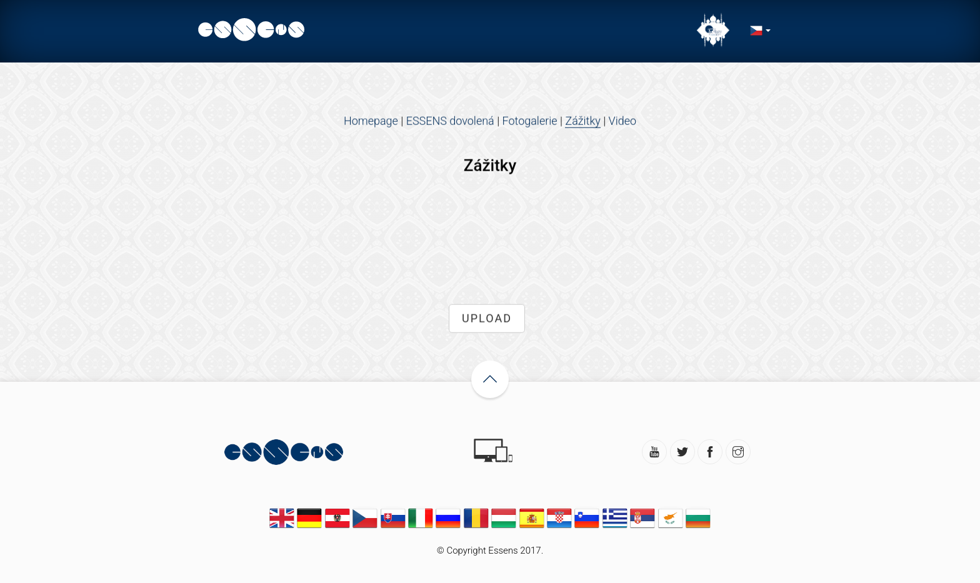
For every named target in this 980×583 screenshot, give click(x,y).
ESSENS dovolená (450, 122)
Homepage (371, 122)
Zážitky (582, 122)
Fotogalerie (530, 122)
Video (623, 122)
